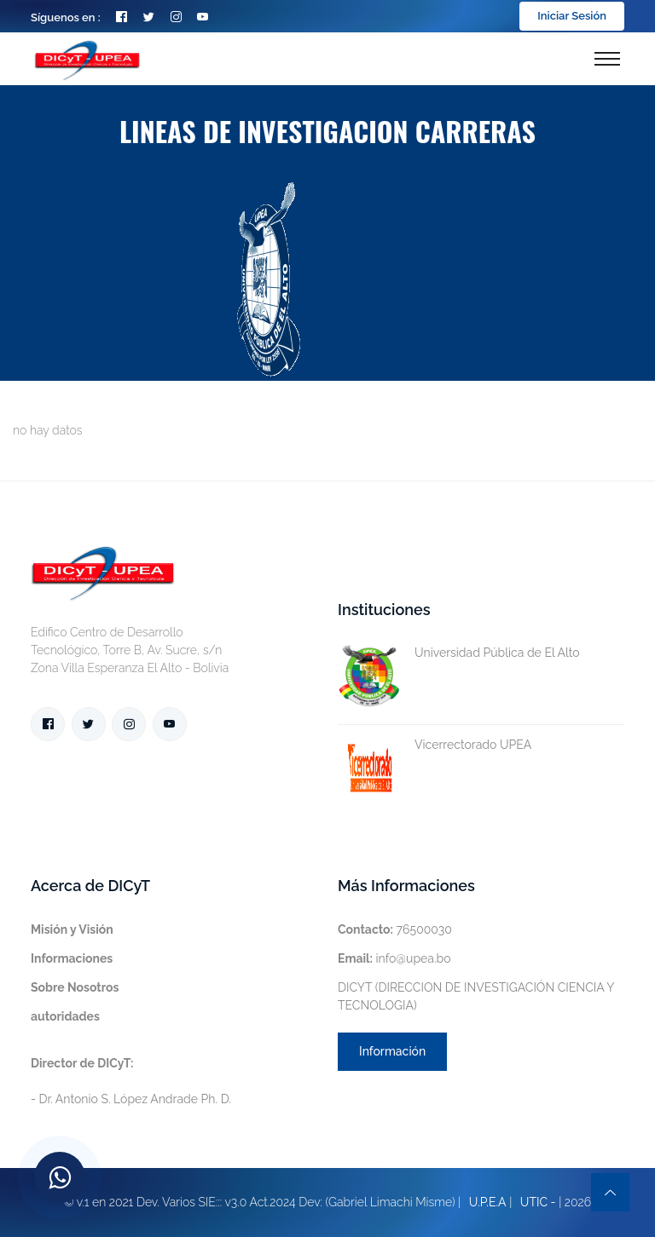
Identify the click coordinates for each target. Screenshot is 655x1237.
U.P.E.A (488, 1202)
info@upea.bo (394, 958)
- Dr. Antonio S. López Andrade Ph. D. (131, 1081)
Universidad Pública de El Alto (459, 653)
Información (392, 1051)
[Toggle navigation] (607, 59)
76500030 (395, 929)
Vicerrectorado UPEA (434, 745)
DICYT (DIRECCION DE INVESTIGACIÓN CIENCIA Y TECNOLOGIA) (476, 996)
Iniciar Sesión (571, 15)
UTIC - (538, 1202)
